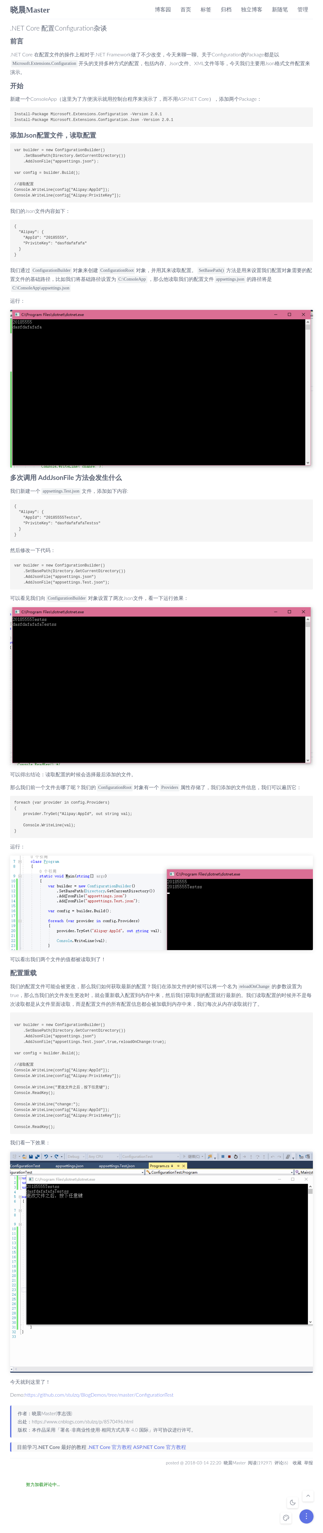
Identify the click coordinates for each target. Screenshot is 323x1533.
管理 (302, 9)
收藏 (297, 1462)
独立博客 (251, 9)
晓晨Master (30, 10)
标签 (206, 9)
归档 (226, 9)
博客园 (163, 9)
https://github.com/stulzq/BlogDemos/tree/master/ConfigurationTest (99, 1395)
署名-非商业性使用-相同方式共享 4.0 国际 (104, 1430)
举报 (308, 1462)
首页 (185, 9)
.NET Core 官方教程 (110, 1447)
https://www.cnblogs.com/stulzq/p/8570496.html (82, 1421)
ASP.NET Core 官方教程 (159, 1447)
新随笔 (280, 9)
